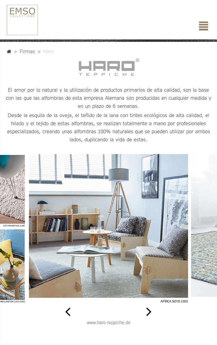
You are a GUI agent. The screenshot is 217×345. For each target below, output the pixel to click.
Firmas (27, 51)
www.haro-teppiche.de (108, 322)
